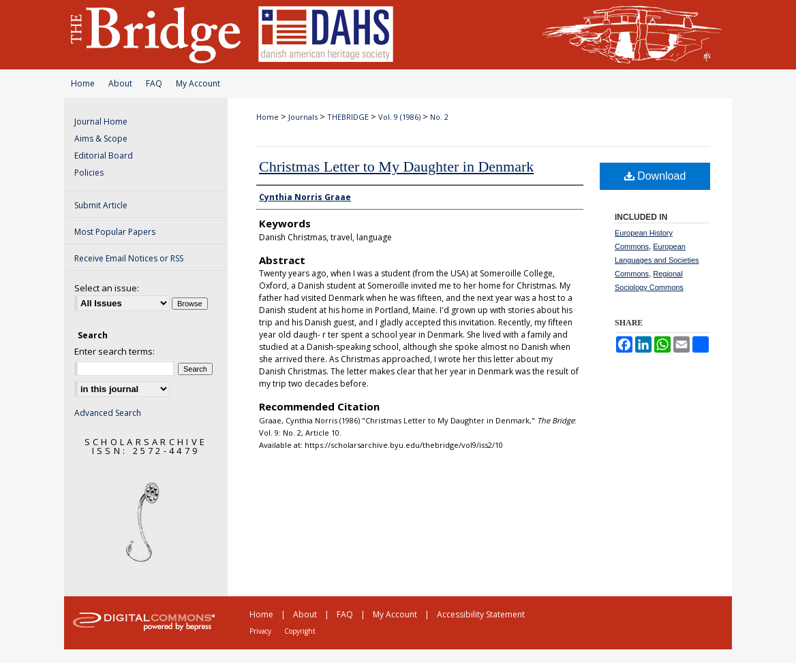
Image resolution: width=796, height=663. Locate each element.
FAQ (154, 83)
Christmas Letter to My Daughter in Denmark (396, 166)
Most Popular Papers (114, 232)
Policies (89, 172)
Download (655, 176)
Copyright (300, 631)
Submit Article (100, 205)
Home (83, 83)
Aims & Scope (100, 138)
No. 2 (439, 117)
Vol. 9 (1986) (399, 117)
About (120, 83)
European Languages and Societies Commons (657, 260)
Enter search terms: (114, 351)
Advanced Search (107, 413)
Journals (303, 117)
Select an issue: (106, 288)
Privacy (260, 631)
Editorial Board (103, 155)
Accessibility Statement (481, 614)
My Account (198, 83)
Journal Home (100, 121)
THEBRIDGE (348, 117)
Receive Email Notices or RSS (128, 258)
